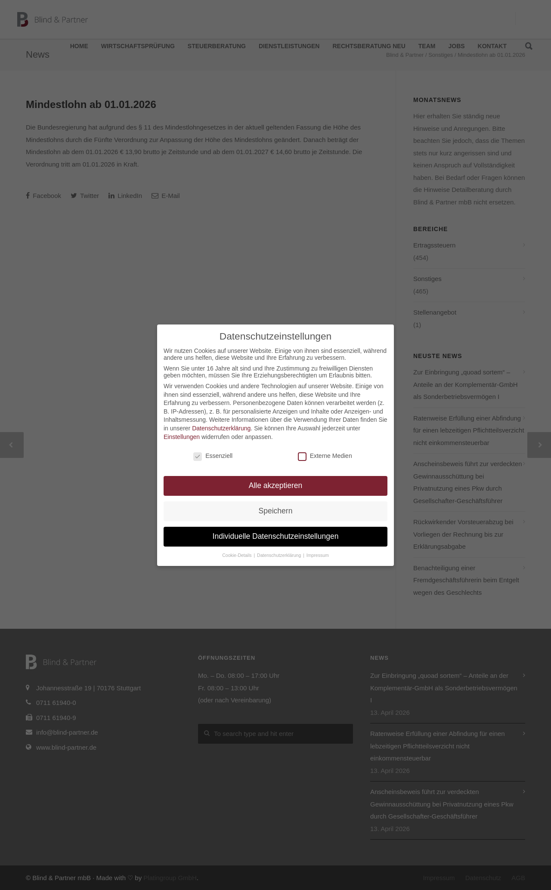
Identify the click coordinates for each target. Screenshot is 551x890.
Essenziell (212, 455)
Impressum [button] (317, 555)
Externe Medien (325, 455)
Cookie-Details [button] (237, 555)
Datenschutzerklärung (221, 428)
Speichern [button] (276, 511)
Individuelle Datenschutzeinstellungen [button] (276, 536)
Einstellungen (182, 436)
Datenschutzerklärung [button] (279, 555)
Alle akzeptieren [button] (276, 485)
